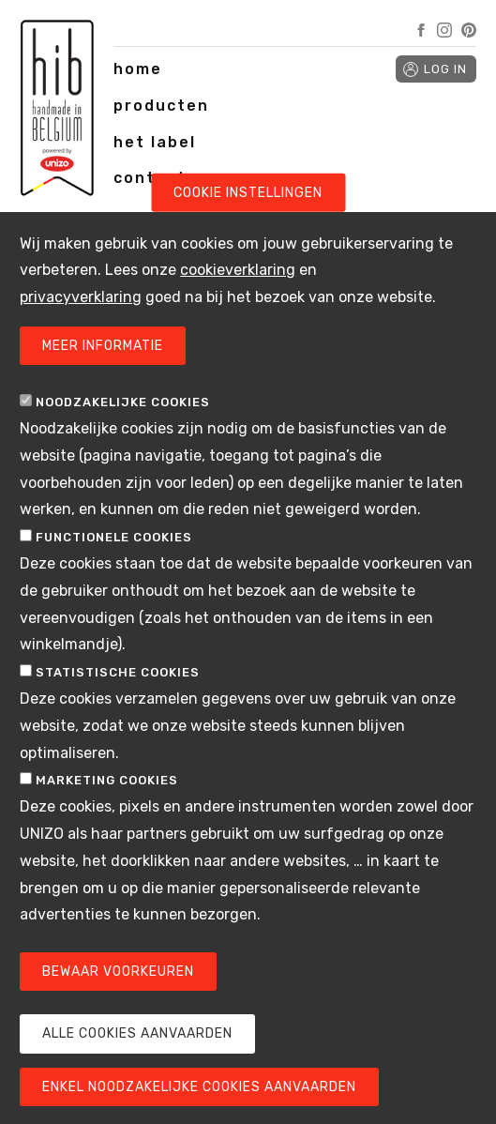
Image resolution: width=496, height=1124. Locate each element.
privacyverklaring (81, 330)
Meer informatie (102, 379)
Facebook (421, 30)
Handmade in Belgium (57, 112)
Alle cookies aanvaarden (137, 1066)
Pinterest (468, 30)
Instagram (444, 30)
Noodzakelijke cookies (123, 435)
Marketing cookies (107, 814)
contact (150, 178)
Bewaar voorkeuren (118, 1004)
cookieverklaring (237, 303)
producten (161, 105)
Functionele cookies (114, 570)
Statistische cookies (118, 705)
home (137, 69)
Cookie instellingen (248, 226)
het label (154, 142)
